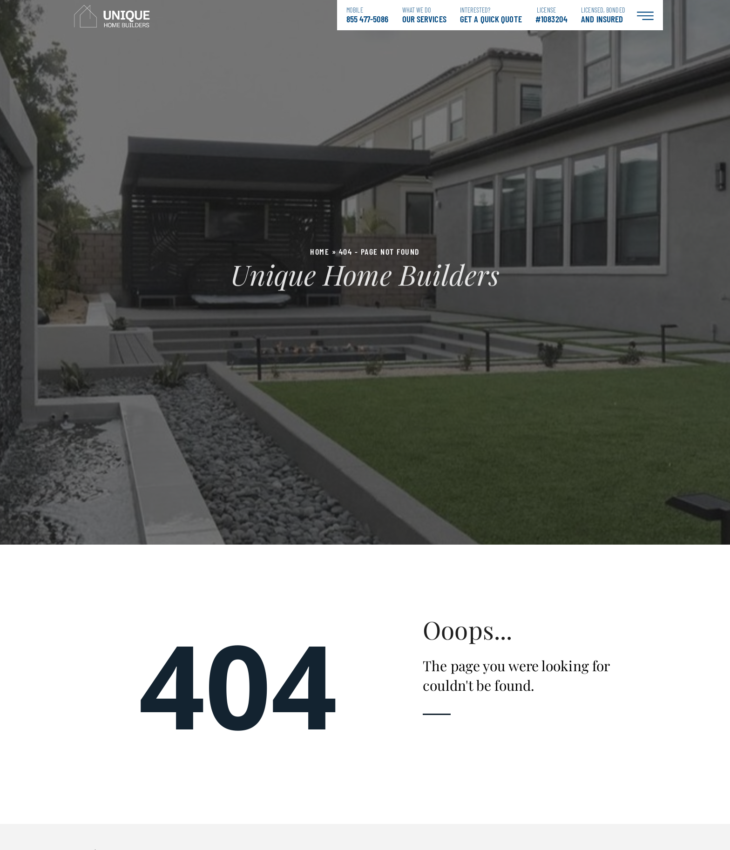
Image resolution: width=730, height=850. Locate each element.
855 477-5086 (367, 15)
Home (319, 251)
